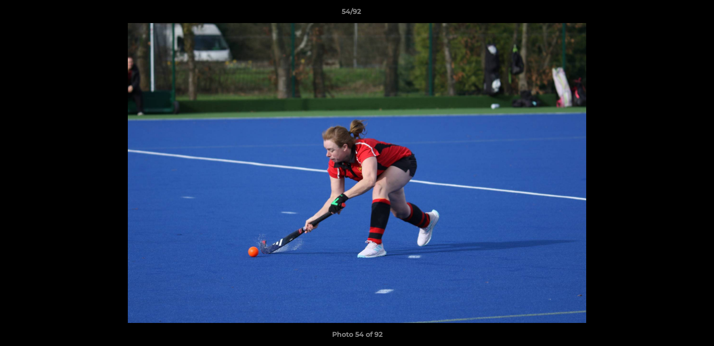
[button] (673, 14)
